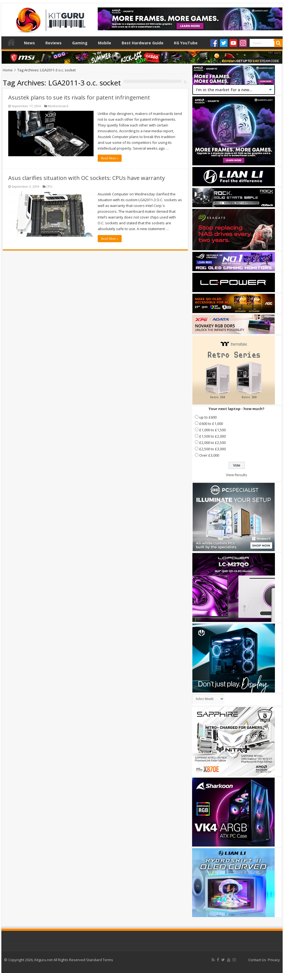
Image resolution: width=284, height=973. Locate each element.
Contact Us (257, 959)
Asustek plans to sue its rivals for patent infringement (79, 97)
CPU (49, 186)
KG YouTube (186, 42)
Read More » (109, 158)
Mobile (104, 42)
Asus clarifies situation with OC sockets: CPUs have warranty (86, 178)
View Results (236, 474)
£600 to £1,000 (211, 423)
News (29, 42)
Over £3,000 (209, 455)
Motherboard (58, 106)
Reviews (53, 42)
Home (11, 42)
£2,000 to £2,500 (212, 442)
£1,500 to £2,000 (212, 436)
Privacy (274, 959)
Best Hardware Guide (142, 42)
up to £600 (208, 417)
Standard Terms (99, 959)
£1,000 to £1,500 (212, 429)
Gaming (80, 42)
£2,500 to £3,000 (212, 448)
